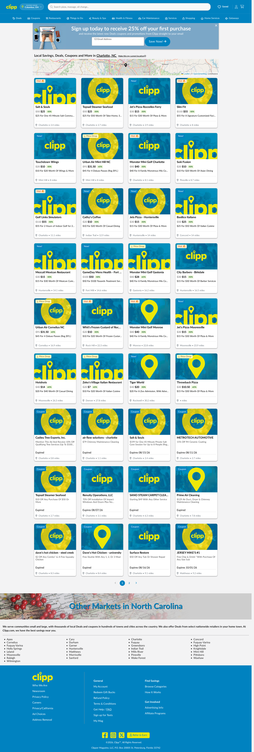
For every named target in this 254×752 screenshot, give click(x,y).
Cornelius (11, 642)
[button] (129, 7)
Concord (197, 639)
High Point (198, 645)
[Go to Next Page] (136, 583)
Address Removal (42, 720)
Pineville (134, 655)
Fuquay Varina (13, 645)
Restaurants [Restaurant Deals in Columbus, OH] (53, 18)
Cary (70, 639)
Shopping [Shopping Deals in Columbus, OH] (189, 18)
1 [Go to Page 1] (122, 583)
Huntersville (74, 648)
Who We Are (39, 685)
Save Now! (157, 41)
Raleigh (9, 658)
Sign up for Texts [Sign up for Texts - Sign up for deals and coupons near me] (103, 715)
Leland (9, 652)
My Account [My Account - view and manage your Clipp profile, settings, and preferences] (101, 686)
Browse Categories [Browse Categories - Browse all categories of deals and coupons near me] (155, 686)
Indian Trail (136, 648)
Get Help (99, 709)
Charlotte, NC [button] (106, 55)
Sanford (72, 658)
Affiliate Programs (155, 713)
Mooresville (12, 655)
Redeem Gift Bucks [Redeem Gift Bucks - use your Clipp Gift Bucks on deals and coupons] (104, 692)
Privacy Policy (40, 697)
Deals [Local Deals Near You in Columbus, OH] (17, 18)
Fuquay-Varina (200, 642)
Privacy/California (42, 708)
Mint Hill (197, 652)
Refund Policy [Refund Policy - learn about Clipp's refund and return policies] (101, 698)
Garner (71, 645)
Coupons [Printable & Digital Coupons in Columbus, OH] (33, 18)
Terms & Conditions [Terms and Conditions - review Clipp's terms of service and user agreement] (105, 703)
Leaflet (185, 74)
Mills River (135, 652)
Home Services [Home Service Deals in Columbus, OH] (210, 18)
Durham (72, 642)
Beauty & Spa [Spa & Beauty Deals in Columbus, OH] (97, 18)
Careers (36, 702)
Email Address (103, 39)
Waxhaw (197, 658)
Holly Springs (13, 648)
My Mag (98, 721)
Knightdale (198, 648)
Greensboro (136, 645)
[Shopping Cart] (242, 7)
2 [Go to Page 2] (129, 583)
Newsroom (38, 691)
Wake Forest (137, 658)
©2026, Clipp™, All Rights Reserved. (124, 742)
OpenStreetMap (200, 74)
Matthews (73, 652)
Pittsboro (197, 655)
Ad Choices (38, 714)
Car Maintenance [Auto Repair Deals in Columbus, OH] (148, 18)
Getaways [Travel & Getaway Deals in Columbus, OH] (232, 18)
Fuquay (134, 642)
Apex (8, 639)
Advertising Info (154, 707)
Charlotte (135, 639)
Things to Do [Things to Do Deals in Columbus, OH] (75, 18)
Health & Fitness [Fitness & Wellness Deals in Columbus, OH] (122, 18)
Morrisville (73, 655)
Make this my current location (132, 56)
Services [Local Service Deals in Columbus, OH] (171, 18)
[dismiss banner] (216, 26)
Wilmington (12, 661)
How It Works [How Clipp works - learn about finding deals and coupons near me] (153, 692)
